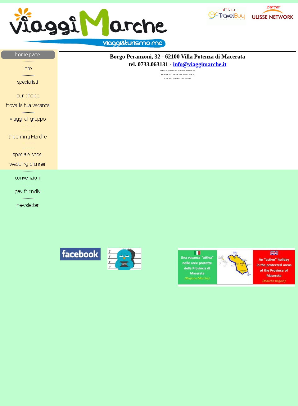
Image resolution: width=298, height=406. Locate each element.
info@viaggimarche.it (199, 64)
